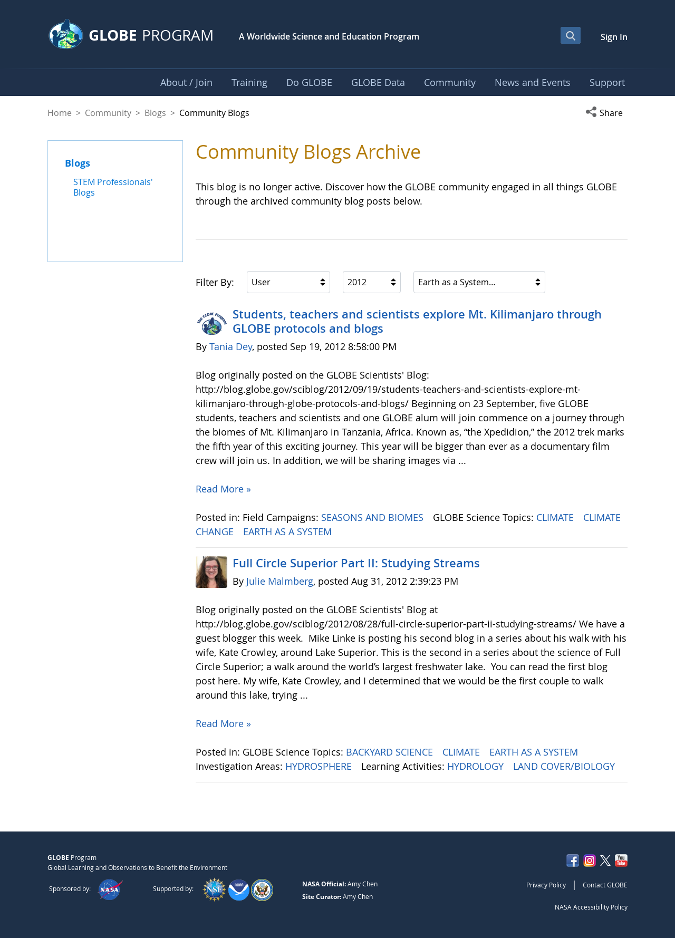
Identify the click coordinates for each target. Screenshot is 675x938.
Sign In (614, 37)
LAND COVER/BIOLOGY (565, 766)
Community (108, 113)
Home (59, 113)
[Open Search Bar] (571, 35)
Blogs (155, 113)
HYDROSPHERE (319, 766)
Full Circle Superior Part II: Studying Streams (356, 563)
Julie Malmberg (279, 581)
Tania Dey (230, 346)
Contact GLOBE (605, 885)
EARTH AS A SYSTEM (288, 531)
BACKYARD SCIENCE (391, 752)
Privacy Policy (546, 885)
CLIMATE (556, 517)
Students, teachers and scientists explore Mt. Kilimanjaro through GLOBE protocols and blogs (417, 321)
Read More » (223, 488)
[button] (606, 113)
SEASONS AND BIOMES (373, 517)
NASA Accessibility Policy (591, 907)
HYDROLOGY (476, 766)
